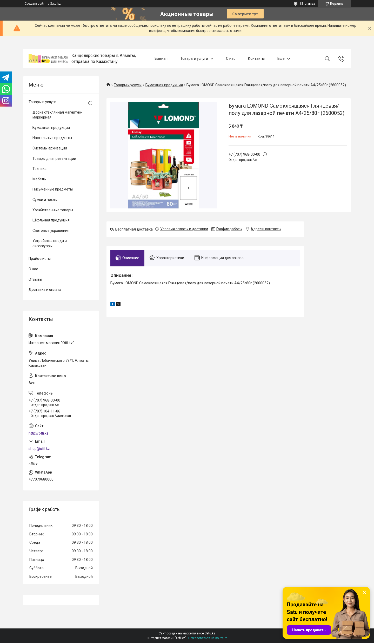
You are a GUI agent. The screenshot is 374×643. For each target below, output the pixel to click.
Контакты (256, 58)
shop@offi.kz (39, 449)
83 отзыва (307, 3)
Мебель (39, 179)
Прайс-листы (40, 259)
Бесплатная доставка (134, 229)
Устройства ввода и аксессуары (49, 243)
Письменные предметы (52, 189)
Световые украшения (50, 230)
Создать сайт (34, 3)
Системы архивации (49, 148)
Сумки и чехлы (44, 200)
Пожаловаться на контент (207, 638)
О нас (230, 58)
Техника (39, 169)
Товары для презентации (54, 158)
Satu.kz (210, 633)
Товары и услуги (194, 58)
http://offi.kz (39, 433)
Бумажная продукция (164, 85)
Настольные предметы (52, 138)
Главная (161, 58)
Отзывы (35, 279)
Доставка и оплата (45, 289)
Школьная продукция (51, 220)
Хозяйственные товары (52, 210)
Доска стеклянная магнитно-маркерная (57, 115)
